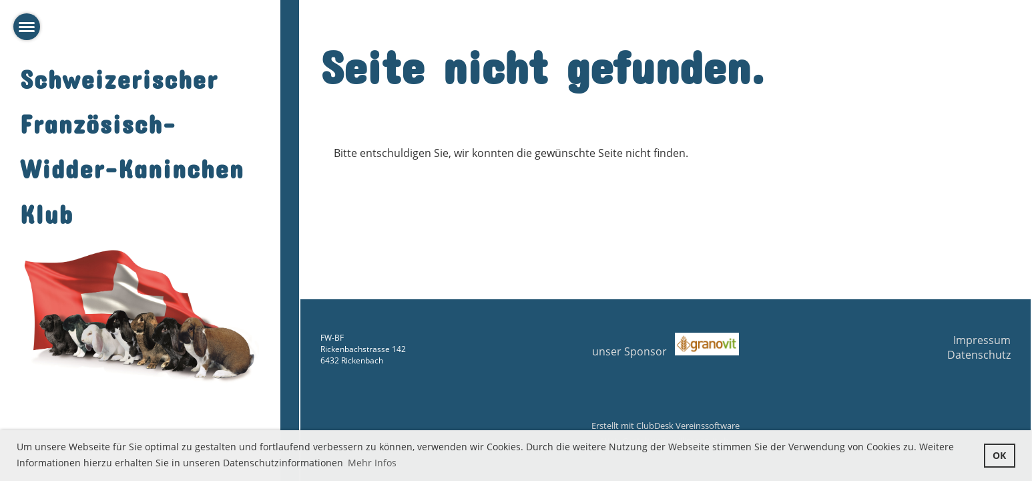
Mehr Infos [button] (372, 462)
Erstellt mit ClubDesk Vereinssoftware (665, 426)
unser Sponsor (665, 351)
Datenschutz (979, 354)
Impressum (982, 340)
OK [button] (999, 455)
